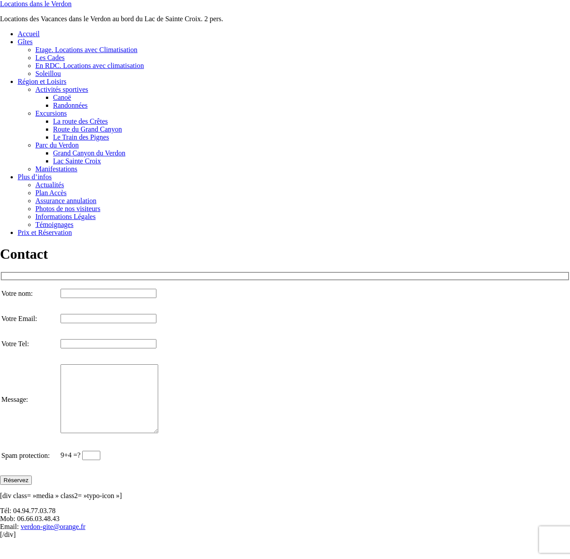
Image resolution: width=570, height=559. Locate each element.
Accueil (29, 34)
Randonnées (70, 105)
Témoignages (54, 224)
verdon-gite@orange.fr (53, 540)
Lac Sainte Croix (77, 161)
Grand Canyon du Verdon (89, 153)
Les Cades (50, 57)
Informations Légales (65, 216)
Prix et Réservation (45, 232)
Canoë (62, 97)
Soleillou (48, 73)
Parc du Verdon (57, 145)
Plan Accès (51, 192)
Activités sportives (61, 89)
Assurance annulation (65, 200)
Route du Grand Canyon (87, 129)
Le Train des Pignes (81, 137)
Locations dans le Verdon (36, 4)
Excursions (51, 113)
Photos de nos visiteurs (67, 208)
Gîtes (25, 41)
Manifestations (56, 169)
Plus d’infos (35, 177)
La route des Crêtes (80, 121)
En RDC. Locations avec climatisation (89, 65)
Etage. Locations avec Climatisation (86, 49)
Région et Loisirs (42, 81)
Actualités (49, 185)
